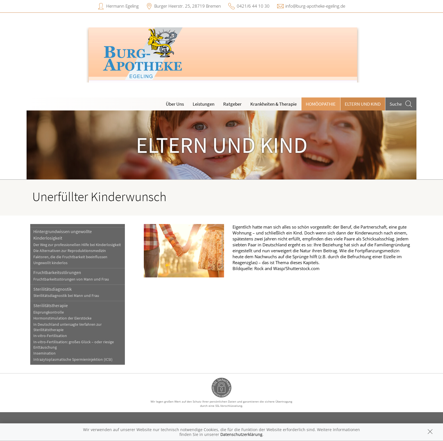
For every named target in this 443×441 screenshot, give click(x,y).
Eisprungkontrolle (48, 312)
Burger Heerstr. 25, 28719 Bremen (187, 6)
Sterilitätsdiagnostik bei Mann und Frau (66, 295)
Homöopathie (321, 104)
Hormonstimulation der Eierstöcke (62, 318)
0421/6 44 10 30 (253, 6)
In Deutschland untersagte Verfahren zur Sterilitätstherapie (67, 327)
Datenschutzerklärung (241, 434)
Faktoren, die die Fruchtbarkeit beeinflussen (70, 257)
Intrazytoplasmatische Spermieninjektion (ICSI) (72, 359)
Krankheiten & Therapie (273, 104)
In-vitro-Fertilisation (50, 335)
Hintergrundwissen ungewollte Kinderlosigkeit (62, 234)
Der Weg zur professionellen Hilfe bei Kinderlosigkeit (77, 244)
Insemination (44, 353)
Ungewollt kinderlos (50, 262)
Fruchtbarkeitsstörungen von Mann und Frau (71, 279)
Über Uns (175, 104)
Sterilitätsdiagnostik (52, 289)
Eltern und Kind (363, 104)
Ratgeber (232, 104)
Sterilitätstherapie (50, 305)
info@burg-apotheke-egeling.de (315, 6)
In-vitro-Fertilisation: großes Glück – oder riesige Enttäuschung (73, 345)
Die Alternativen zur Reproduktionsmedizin (69, 250)
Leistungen (203, 104)
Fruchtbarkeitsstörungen (57, 272)
